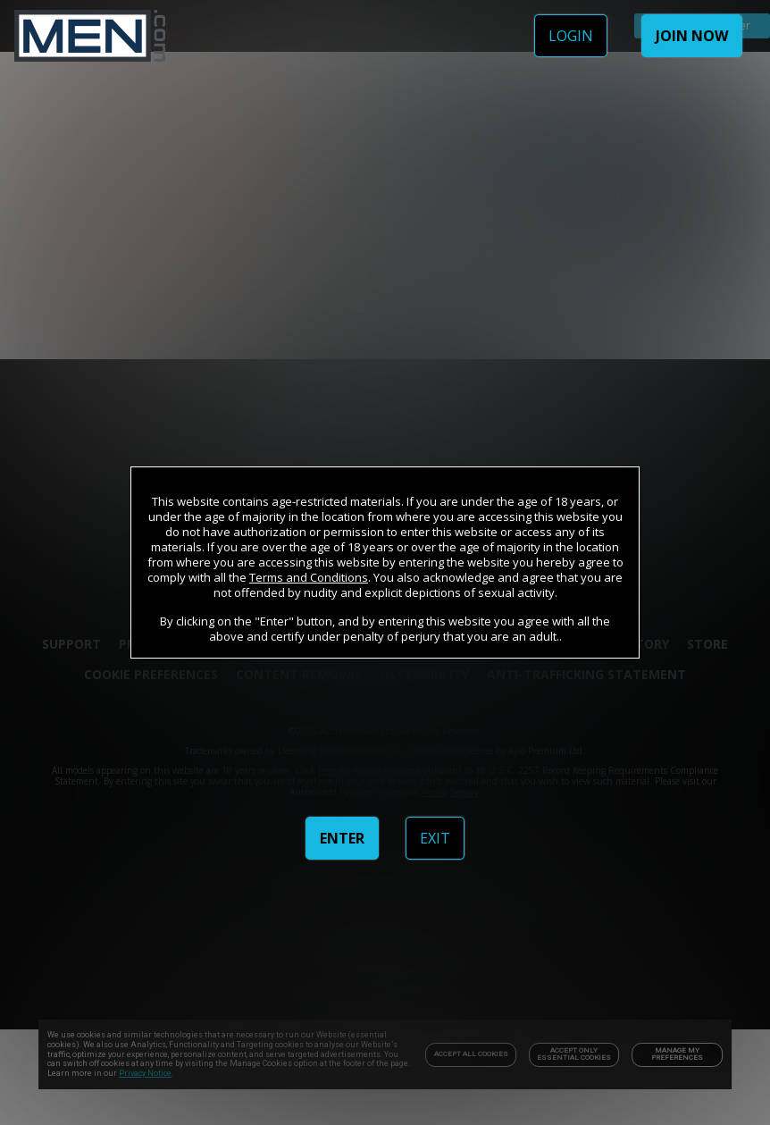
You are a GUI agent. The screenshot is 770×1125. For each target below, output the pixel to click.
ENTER (342, 838)
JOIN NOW (692, 36)
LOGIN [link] (570, 36)
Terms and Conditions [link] (308, 577)
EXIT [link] (435, 838)
